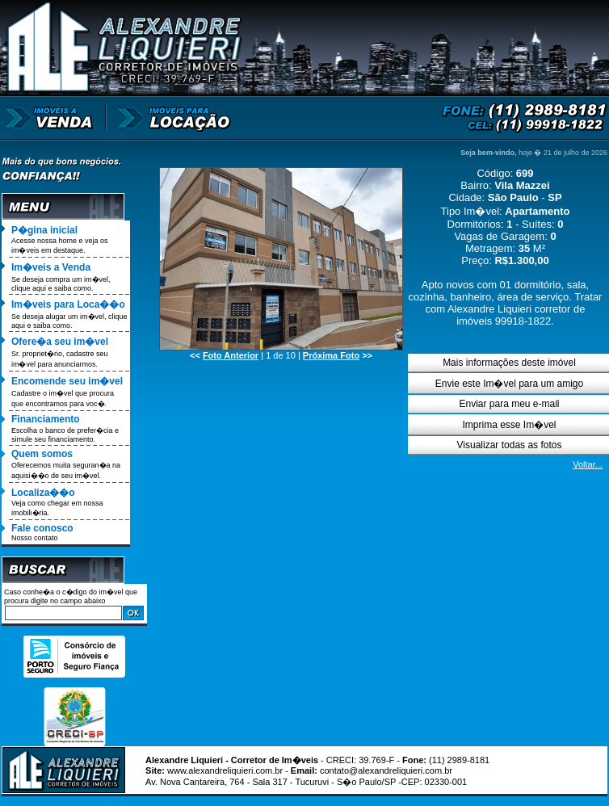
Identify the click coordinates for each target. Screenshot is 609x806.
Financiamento (45, 419)
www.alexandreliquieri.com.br (225, 770)
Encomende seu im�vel (67, 381)
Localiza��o (43, 492)
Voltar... (588, 464)
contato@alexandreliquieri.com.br (386, 770)
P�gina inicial (44, 230)
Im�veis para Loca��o (68, 304)
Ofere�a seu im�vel (59, 341)
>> (337, 355)
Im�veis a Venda (50, 267)
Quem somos (42, 454)
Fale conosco (42, 528)
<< (224, 355)
